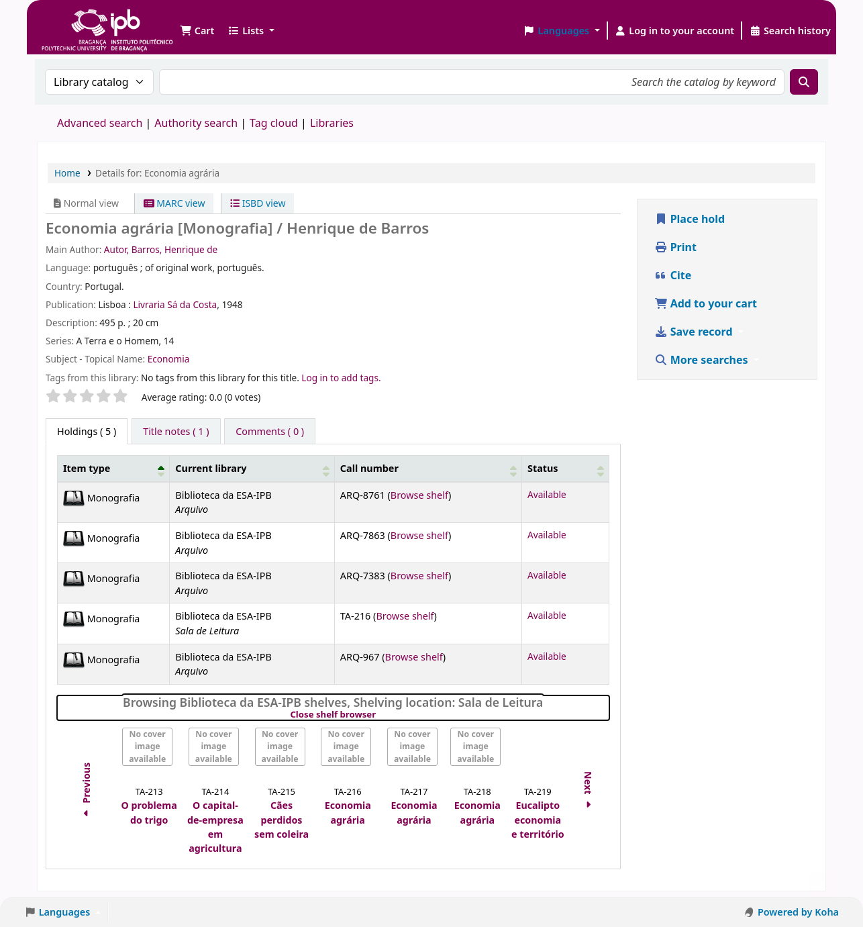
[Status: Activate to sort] (565, 469)
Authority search (196, 122)
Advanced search (99, 122)
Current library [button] (210, 468)
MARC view (174, 203)
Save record (694, 331)
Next (588, 791)
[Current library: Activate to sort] (252, 469)
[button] (196, 31)
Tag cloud (274, 122)
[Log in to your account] (674, 31)
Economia (169, 358)
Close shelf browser (379, 715)
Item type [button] (86, 468)
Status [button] (542, 468)
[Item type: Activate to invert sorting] (114, 469)
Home (67, 172)
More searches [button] (702, 359)
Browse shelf (419, 495)
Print (675, 247)
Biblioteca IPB (73, 20)
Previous (86, 791)
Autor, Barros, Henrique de (160, 249)
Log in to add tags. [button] (340, 377)
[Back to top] (822, 885)
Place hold (689, 218)
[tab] (176, 431)
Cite (673, 275)
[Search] (804, 82)
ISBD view (257, 203)
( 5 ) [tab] (86, 431)
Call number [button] (369, 468)
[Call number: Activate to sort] (427, 469)
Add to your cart (706, 303)
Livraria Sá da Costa (175, 304)
